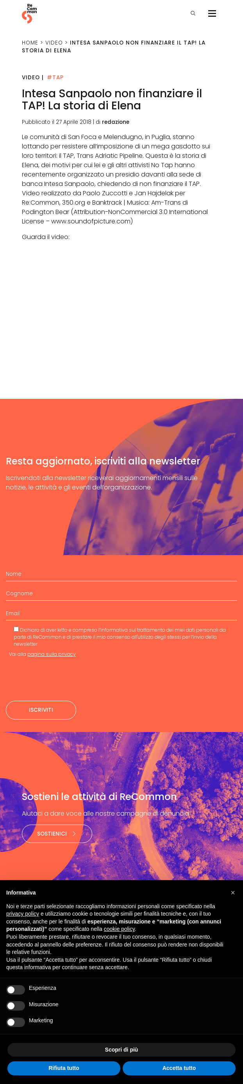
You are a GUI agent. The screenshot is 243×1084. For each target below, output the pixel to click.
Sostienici (57, 834)
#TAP (55, 77)
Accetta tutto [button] (179, 1068)
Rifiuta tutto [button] (63, 1068)
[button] (233, 892)
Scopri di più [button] (121, 1049)
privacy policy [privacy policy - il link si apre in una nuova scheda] (22, 914)
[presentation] (65, 679)
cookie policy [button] (119, 929)
